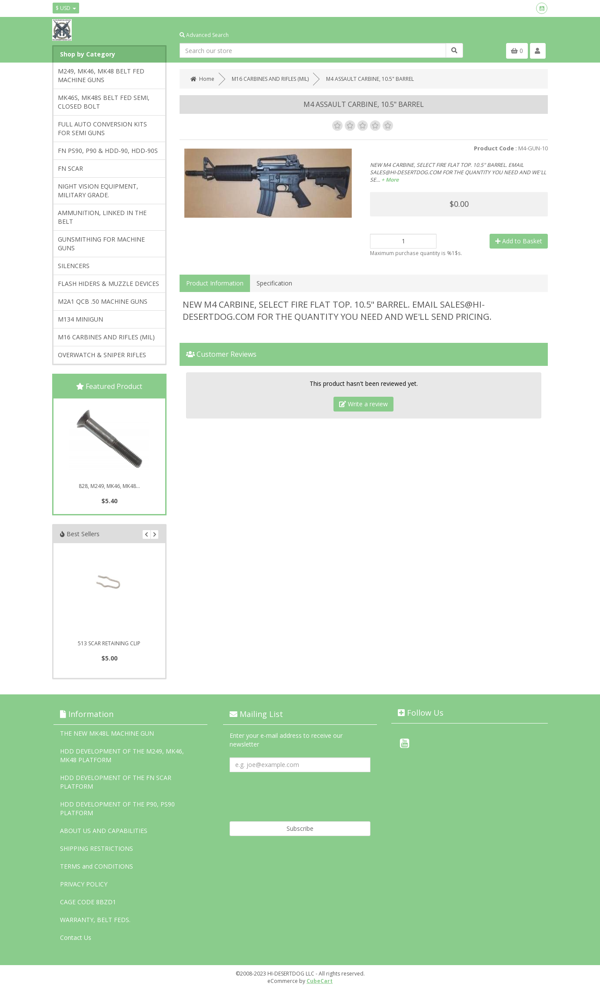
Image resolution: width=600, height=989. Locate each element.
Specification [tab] (274, 283)
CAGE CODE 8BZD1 (88, 902)
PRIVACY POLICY (83, 884)
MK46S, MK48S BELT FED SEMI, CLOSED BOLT (104, 101)
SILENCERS (74, 266)
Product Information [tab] (214, 283)
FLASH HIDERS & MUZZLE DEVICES (108, 283)
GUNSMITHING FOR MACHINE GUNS (101, 243)
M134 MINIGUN (80, 319)
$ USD (66, 8)
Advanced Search (204, 35)
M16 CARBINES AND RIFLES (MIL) (106, 337)
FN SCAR (70, 168)
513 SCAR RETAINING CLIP (109, 643)
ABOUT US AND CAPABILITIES (103, 830)
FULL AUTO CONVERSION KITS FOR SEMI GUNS (102, 128)
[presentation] (296, 793)
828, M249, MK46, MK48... (109, 486)
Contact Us (75, 937)
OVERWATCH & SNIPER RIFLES (102, 355)
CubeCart (320, 981)
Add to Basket (518, 241)
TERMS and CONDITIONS (96, 866)
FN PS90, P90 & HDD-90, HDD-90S (108, 150)
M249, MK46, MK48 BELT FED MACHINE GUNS (101, 75)
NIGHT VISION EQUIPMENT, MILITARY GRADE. (98, 190)
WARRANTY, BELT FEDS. (95, 920)
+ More (390, 179)
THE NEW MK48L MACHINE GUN (107, 733)
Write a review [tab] (363, 404)
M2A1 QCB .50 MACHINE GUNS (102, 301)
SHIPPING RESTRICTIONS (96, 848)
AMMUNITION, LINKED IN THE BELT (102, 217)
